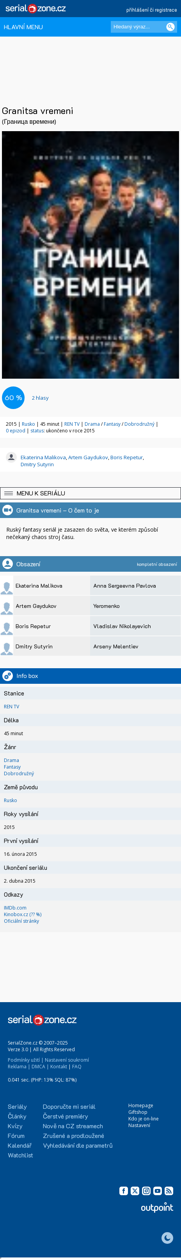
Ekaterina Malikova (43, 457)
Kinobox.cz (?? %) (22, 914)
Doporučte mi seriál (69, 1106)
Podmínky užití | (26, 1060)
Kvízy (15, 1126)
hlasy (40, 397)
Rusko (28, 424)
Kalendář (20, 1145)
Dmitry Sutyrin (37, 464)
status (37, 430)
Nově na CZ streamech (73, 1126)
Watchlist (20, 1155)
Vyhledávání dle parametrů (78, 1145)
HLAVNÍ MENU (23, 27)
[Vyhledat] (170, 27)
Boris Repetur (126, 457)
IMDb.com (15, 907)
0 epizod (15, 430)
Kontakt (58, 1066)
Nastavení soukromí (67, 1060)
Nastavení (139, 1125)
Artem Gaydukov (88, 457)
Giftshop (137, 1112)
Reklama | (19, 1066)
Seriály (17, 1106)
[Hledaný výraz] (144, 27)
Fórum (16, 1135)
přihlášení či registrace (151, 9)
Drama (92, 424)
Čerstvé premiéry (65, 1116)
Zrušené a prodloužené (73, 1135)
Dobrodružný (139, 424)
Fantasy (112, 424)
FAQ (77, 1066)
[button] (90, 493)
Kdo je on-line (143, 1118)
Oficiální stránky (21, 921)
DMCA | (40, 1066)
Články (17, 1116)
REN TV (72, 424)
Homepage (140, 1105)
